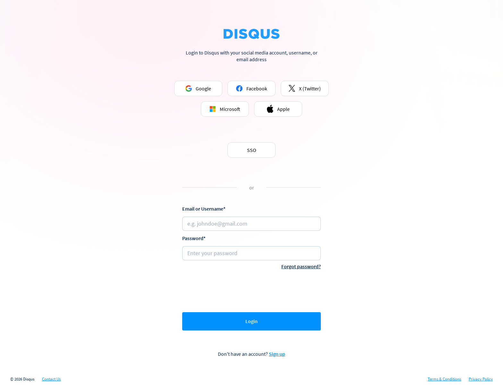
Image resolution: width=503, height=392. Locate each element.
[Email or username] (251, 224)
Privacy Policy (481, 379)
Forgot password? (301, 266)
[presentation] (251, 289)
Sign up (277, 354)
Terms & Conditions (444, 379)
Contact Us (51, 379)
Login (251, 321)
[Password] (251, 253)
